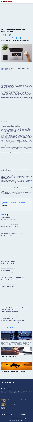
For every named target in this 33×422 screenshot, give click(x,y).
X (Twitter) (13, 418)
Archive (18, 414)
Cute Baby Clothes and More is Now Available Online (9, 309)
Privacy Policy (24, 418)
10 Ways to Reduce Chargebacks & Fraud (7, 286)
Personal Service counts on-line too (7, 275)
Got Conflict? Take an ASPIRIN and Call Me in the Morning (10, 322)
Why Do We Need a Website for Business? (7, 272)
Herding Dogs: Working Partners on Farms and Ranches (10, 226)
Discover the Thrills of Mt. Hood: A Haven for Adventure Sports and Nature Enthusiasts (14, 307)
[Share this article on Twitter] (16, 38)
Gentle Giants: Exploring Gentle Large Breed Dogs (9, 231)
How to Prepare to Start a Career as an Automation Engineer (10, 316)
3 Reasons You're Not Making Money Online (8, 261)
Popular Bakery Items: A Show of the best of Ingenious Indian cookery (12, 279)
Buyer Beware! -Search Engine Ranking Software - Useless (10, 256)
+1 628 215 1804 (5, 386)
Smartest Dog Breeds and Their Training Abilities (9, 219)
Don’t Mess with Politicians (5, 270)
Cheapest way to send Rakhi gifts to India (8, 268)
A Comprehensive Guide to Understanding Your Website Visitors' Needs (12, 320)
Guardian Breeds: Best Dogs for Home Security (8, 235)
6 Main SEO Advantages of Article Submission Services (9, 311)
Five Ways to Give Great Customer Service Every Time (9, 259)
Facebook (8, 418)
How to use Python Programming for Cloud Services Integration (11, 233)
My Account (3, 414)
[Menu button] (31, 2)
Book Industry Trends (4, 313)
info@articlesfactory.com (7, 388)
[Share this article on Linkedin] (20, 38)
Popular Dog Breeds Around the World (7, 217)
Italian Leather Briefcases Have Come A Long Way (9, 263)
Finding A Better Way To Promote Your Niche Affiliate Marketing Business (12, 277)
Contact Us (24, 414)
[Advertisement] (16, 10)
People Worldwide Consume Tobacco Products (8, 288)
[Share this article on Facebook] (12, 38)
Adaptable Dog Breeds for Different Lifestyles (8, 228)
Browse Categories (11, 414)
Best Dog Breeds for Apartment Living (7, 318)
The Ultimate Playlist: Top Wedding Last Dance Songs (9, 224)
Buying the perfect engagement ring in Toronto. (8, 284)
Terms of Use (18, 418)
